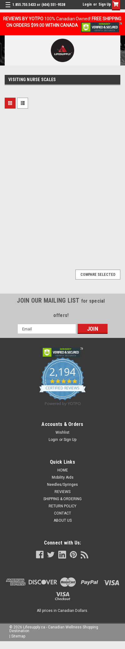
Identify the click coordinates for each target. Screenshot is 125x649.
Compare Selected (97, 274)
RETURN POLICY (62, 506)
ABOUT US (63, 520)
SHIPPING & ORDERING (62, 499)
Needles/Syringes (62, 484)
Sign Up (105, 4)
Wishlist (62, 432)
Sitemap (18, 636)
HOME (62, 470)
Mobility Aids (63, 477)
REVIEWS (62, 492)
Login (87, 4)
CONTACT (62, 513)
